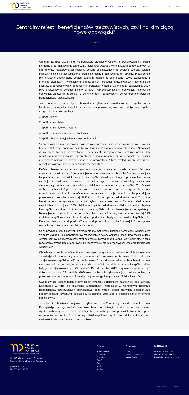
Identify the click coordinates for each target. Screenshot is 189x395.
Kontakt (145, 6)
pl (169, 6)
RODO (128, 351)
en (177, 6)
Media (132, 6)
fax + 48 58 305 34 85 (164, 354)
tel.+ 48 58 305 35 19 (163, 351)
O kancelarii (76, 6)
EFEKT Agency (174, 386)
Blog (121, 6)
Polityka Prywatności (134, 354)
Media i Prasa (131, 357)
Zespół (109, 6)
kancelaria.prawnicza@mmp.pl (166, 357)
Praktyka (94, 6)
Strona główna (53, 6)
